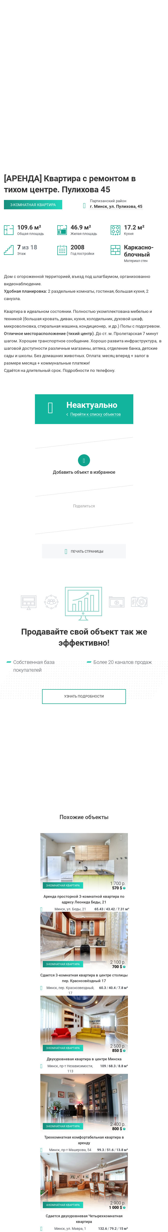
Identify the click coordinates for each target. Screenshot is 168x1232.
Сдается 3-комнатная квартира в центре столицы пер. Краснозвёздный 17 (84, 978)
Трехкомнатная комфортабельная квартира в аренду (84, 1140)
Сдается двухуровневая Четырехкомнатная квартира (84, 1219)
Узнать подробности (84, 696)
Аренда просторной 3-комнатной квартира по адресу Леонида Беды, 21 (84, 899)
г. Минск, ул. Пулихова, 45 (116, 206)
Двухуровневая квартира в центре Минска (84, 1059)
